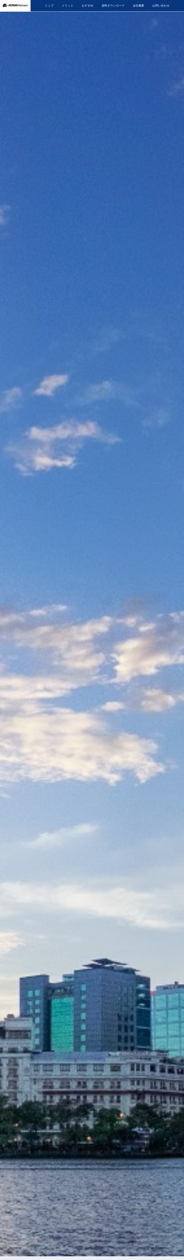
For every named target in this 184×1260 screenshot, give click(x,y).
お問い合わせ (161, 5)
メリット (67, 5)
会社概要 (138, 5)
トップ (49, 5)
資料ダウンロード (113, 5)
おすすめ (87, 5)
